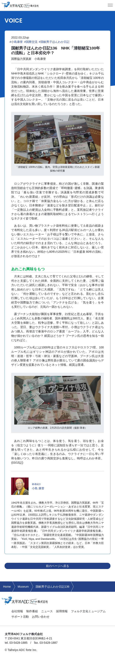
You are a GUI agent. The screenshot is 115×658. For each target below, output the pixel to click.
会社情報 (17, 611)
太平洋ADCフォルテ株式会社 (20, 4)
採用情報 (62, 611)
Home (7, 586)
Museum (23, 586)
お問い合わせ (40, 616)
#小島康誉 (16, 41)
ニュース (47, 611)
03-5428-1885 (19, 642)
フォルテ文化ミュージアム (88, 611)
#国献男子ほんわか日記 (54, 41)
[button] (110, 5)
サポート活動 (20, 616)
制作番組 (32, 611)
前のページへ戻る (57, 566)
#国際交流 (30, 41)
